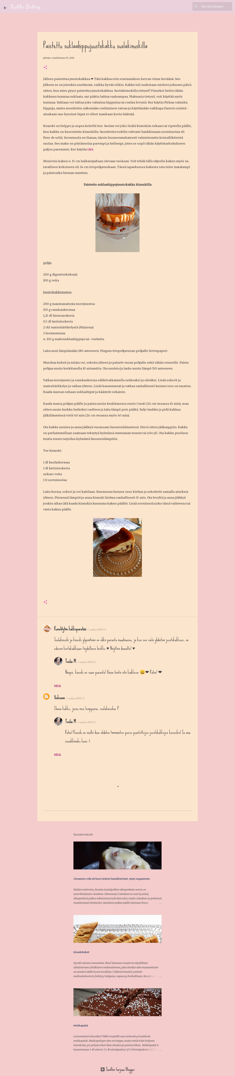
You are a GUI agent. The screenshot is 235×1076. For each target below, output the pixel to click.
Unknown (59, 697)
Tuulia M (70, 661)
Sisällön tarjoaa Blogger (117, 1069)
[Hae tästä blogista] (213, 6)
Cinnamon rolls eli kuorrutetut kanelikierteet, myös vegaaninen (111, 878)
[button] (45, 67)
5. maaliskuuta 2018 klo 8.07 (97, 629)
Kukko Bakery (25, 6)
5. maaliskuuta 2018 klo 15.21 (86, 722)
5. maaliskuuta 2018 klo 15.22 (86, 662)
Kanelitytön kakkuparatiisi (70, 629)
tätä (90, 149)
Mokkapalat (80, 1025)
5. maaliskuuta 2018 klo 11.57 (75, 698)
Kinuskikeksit (81, 952)
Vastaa (57, 686)
